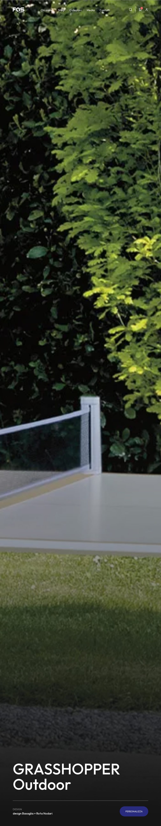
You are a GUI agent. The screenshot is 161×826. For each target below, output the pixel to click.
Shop (61, 10)
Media (91, 10)
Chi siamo (47, 10)
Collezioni (76, 10)
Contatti (105, 10)
